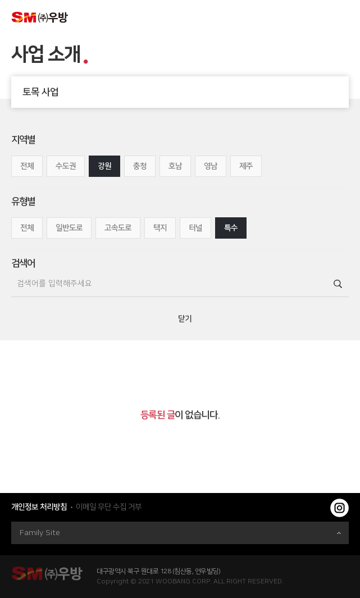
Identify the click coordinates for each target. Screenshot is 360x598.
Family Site (180, 532)
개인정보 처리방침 (39, 507)
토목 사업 (185, 92)
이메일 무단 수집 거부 (109, 507)
